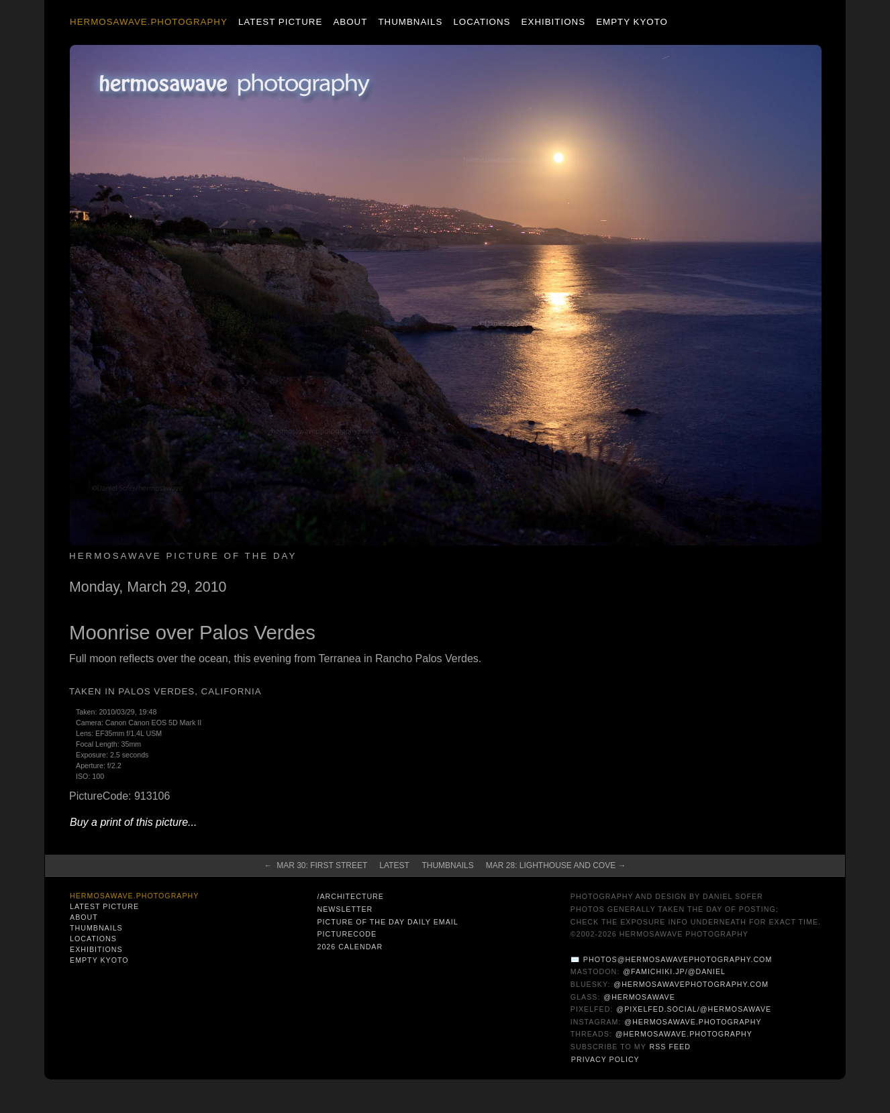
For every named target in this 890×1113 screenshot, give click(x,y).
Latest (394, 865)
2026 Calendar (350, 947)
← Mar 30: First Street (315, 865)
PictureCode (347, 934)
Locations (481, 22)
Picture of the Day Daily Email (387, 922)
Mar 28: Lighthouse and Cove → (556, 865)
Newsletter (345, 909)
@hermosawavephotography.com (691, 984)
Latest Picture (280, 22)
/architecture (350, 896)
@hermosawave (639, 997)
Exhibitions (553, 22)
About (350, 22)
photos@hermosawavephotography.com (677, 959)
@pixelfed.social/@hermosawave (693, 1009)
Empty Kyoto (632, 22)
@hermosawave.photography (692, 1022)
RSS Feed (670, 1047)
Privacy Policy (605, 1059)
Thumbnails (410, 22)
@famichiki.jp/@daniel (674, 971)
